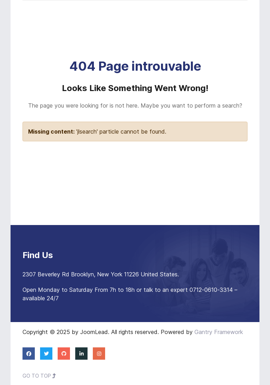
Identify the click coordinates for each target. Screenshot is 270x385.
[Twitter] (46, 353)
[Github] (64, 353)
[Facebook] (28, 353)
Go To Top (39, 376)
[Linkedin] (81, 353)
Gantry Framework (218, 331)
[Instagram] (99, 353)
